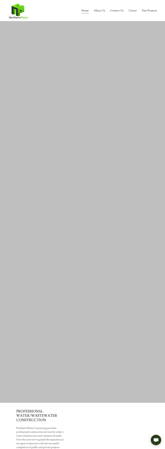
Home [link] (85, 10)
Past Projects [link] (149, 10)
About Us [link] (99, 10)
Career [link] (133, 10)
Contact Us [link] (117, 10)
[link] (18, 10)
